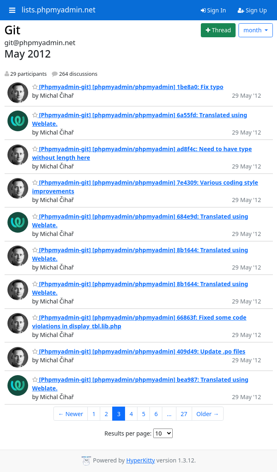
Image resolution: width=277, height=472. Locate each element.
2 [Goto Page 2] (106, 414)
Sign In (213, 10)
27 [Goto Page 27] (184, 414)
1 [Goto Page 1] (94, 414)
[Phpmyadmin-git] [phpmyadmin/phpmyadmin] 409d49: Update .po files (139, 351)
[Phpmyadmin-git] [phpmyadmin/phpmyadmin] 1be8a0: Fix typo (128, 87)
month (253, 30)
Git (13, 30)
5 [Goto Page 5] (143, 414)
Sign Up (252, 10)
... (169, 414)
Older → (207, 414)
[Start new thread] (218, 30)
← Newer (70, 414)
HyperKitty (140, 460)
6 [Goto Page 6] (156, 414)
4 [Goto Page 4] (131, 414)
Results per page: (128, 433)
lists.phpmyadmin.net (58, 10)
